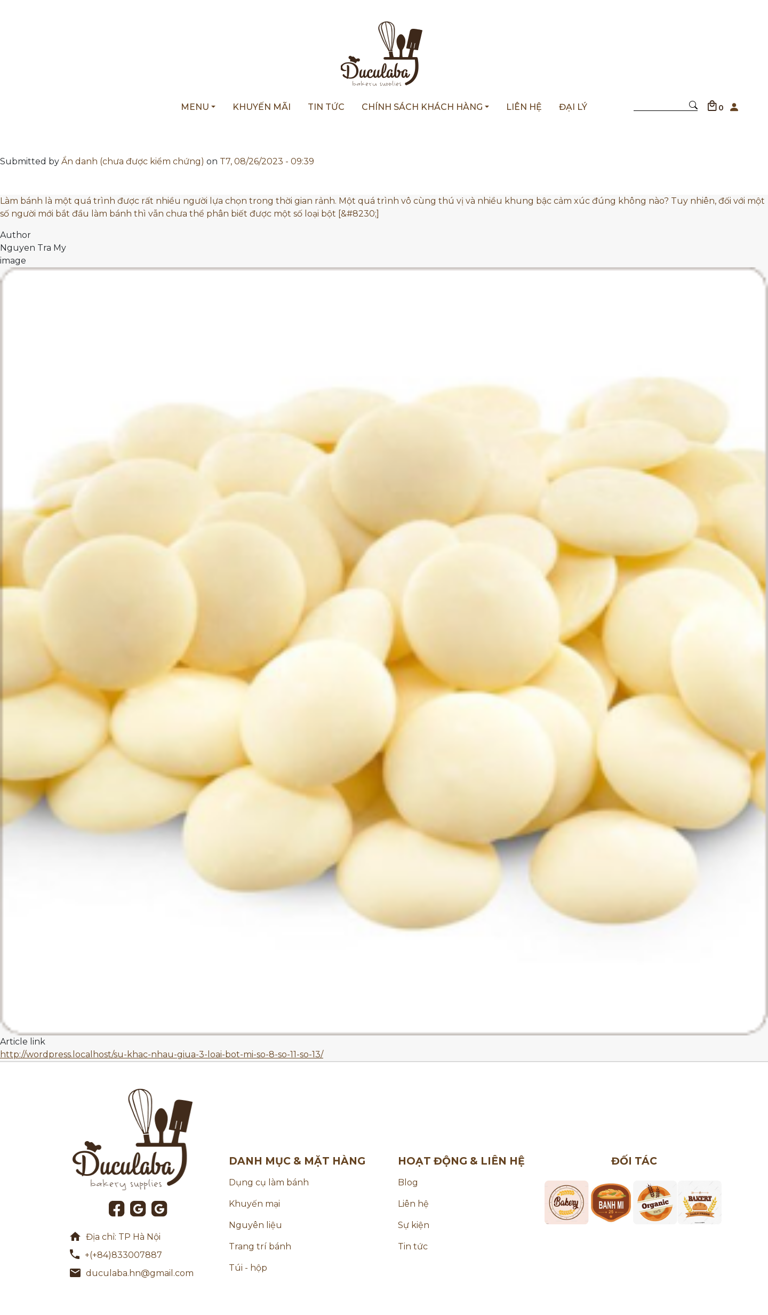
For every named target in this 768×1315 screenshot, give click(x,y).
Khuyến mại (254, 1204)
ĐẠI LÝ (573, 107)
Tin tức (413, 1246)
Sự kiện (413, 1225)
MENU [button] (195, 107)
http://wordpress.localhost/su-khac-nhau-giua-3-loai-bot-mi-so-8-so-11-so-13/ (161, 1054)
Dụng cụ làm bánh (269, 1182)
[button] (734, 104)
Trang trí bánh (260, 1246)
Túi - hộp (248, 1268)
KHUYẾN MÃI (262, 107)
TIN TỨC (326, 107)
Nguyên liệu (255, 1225)
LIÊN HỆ (524, 107)
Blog (408, 1182)
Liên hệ (413, 1204)
